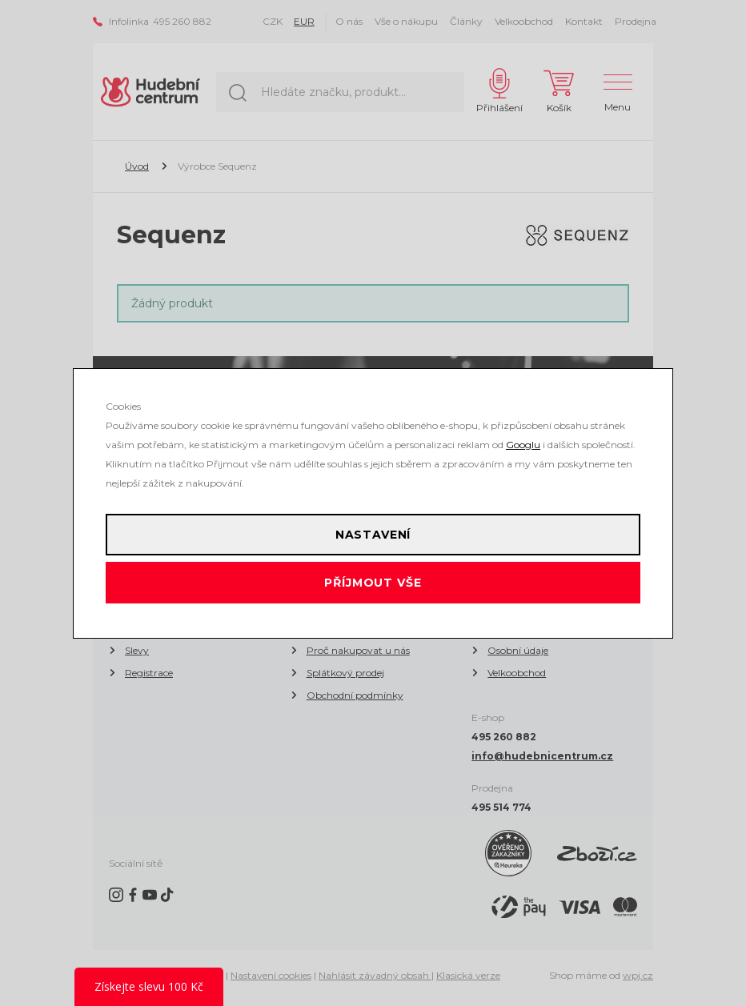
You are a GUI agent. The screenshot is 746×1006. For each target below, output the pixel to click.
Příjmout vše (372, 582)
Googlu (523, 445)
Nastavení (373, 534)
